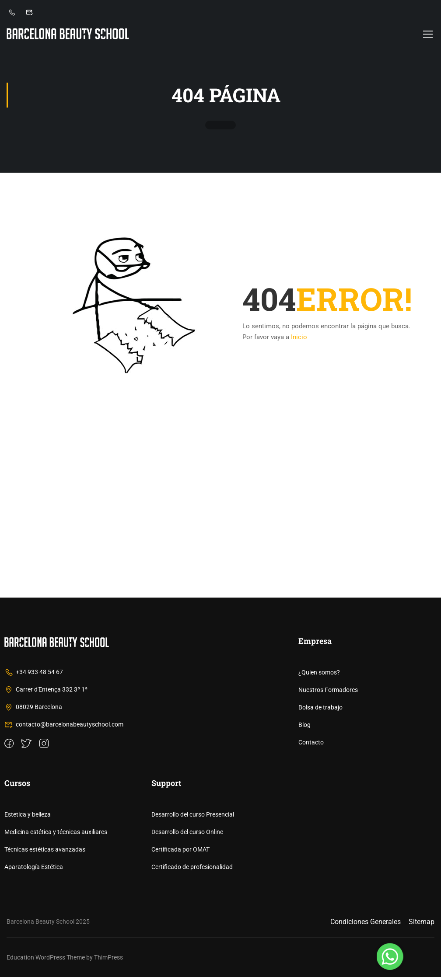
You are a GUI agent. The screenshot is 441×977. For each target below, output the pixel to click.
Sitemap (421, 922)
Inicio (299, 337)
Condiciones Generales (365, 922)
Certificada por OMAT (180, 849)
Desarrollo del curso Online (187, 831)
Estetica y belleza (27, 814)
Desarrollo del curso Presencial (192, 814)
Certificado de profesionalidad (192, 866)
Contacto (311, 742)
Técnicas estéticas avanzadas (44, 849)
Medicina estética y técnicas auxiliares (55, 831)
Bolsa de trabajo (320, 707)
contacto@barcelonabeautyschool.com (63, 724)
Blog (304, 724)
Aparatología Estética (33, 866)
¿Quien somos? (319, 672)
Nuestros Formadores (328, 689)
